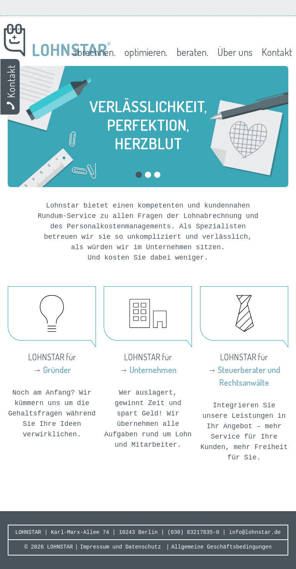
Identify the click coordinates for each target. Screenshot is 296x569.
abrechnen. (93, 52)
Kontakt (277, 52)
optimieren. (145, 52)
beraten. (192, 52)
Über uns (234, 52)
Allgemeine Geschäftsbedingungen (221, 547)
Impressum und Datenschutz (120, 547)
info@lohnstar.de (255, 532)
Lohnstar (57, 40)
